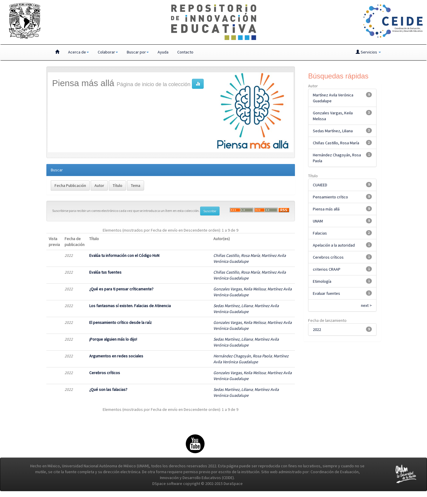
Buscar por (138, 52)
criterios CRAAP (326, 269)
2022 (317, 329)
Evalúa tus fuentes (105, 272)
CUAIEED (320, 185)
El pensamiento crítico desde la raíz (120, 322)
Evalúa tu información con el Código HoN (124, 255)
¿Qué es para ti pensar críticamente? (121, 289)
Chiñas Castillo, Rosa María (236, 255)
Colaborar (108, 52)
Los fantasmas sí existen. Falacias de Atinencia (130, 305)
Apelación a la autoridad (334, 245)
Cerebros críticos (104, 372)
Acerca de (78, 52)
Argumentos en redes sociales (116, 356)
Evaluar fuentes (326, 293)
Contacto (185, 52)
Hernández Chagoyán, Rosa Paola (242, 356)
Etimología (322, 281)
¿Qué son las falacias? (108, 389)
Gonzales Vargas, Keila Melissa (239, 289)
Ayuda (163, 52)
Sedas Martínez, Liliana (233, 305)
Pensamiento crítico (330, 197)
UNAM (318, 221)
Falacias (320, 233)
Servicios (368, 52)
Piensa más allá (326, 209)
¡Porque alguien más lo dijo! (113, 339)
